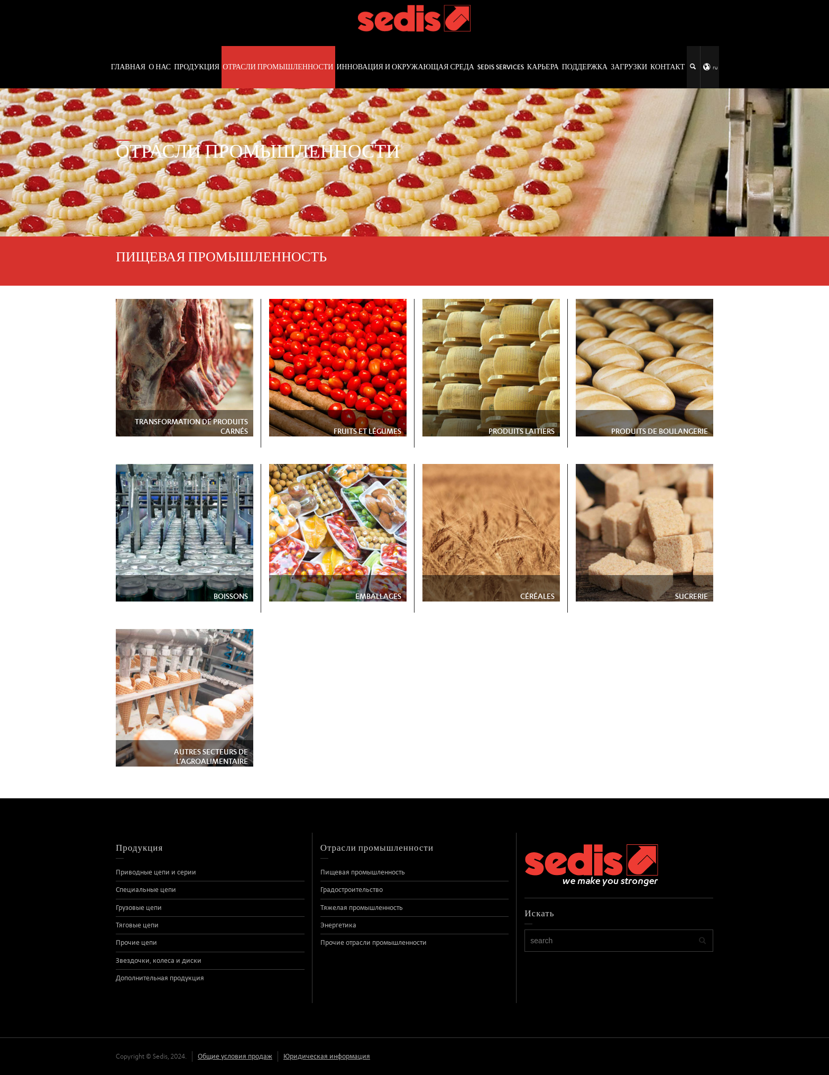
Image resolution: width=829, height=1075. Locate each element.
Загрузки (629, 67)
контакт (667, 67)
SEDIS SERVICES (500, 67)
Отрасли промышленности (278, 67)
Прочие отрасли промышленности (373, 942)
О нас (160, 67)
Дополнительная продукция (160, 978)
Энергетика (338, 925)
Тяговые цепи (137, 925)
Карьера (543, 67)
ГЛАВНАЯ (128, 67)
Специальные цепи (146, 890)
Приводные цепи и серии (156, 872)
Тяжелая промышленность (361, 908)
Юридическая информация (326, 1056)
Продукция (196, 67)
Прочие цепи (136, 942)
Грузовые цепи (139, 908)
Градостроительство (351, 890)
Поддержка (584, 67)
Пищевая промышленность (362, 872)
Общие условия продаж (235, 1056)
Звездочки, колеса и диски (158, 960)
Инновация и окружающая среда (405, 67)
